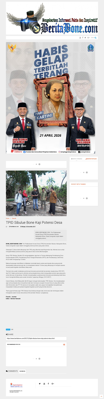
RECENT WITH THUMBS (78, 184)
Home (7, 218)
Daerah (14, 218)
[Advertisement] (36, 314)
